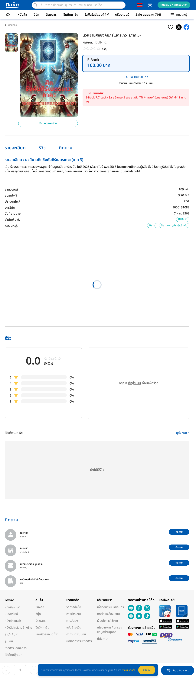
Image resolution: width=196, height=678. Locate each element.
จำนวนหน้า (12, 189)
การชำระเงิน (73, 614)
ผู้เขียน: (88, 42)
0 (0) (104, 49)
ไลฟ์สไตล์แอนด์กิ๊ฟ (97, 14)
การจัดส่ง (72, 621)
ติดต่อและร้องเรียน (108, 614)
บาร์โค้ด (10, 207)
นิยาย (152, 225)
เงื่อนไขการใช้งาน (107, 621)
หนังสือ (22, 14)
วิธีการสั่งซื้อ (73, 607)
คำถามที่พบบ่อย (76, 634)
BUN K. (101, 42)
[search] (35, 5)
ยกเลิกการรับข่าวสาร (79, 641)
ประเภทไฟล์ (12, 201)
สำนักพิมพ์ (11, 634)
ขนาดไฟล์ (11, 195)
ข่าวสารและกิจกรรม (16, 648)
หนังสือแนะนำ (13, 621)
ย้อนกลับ (12, 25)
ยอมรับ (146, 670)
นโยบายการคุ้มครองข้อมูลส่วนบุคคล (109, 629)
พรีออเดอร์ (122, 14)
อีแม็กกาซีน (70, 14)
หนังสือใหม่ (11, 614)
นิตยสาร (51, 14)
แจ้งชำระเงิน (73, 627)
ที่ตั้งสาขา (103, 639)
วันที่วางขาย (13, 213)
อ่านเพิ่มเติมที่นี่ (128, 670)
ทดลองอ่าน (48, 123)
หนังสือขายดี (12, 607)
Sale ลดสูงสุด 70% (149, 14)
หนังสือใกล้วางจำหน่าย (18, 627)
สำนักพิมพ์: (12, 219)
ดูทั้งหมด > (182, 433)
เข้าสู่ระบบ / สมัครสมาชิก (174, 5)
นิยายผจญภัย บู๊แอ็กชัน (174, 225)
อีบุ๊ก (36, 14)
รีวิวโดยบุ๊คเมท (13, 655)
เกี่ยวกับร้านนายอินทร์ (110, 607)
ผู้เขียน (9, 641)
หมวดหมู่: (11, 225)
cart (150, 5)
